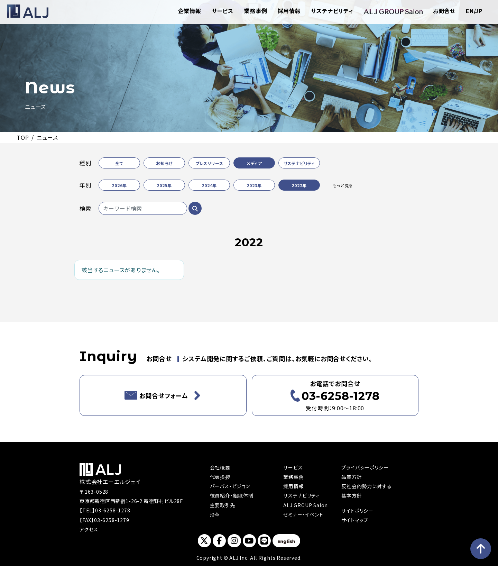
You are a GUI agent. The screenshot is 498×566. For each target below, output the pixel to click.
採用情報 (289, 11)
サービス (222, 11)
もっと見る (343, 185)
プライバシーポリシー (364, 467)
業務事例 (255, 11)
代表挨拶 (220, 476)
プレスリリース (209, 163)
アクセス (89, 529)
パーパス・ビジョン (230, 486)
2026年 (119, 185)
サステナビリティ (332, 11)
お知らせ (164, 163)
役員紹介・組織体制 (231, 495)
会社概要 (220, 467)
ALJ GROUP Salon (305, 505)
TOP (23, 137)
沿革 (215, 514)
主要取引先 (223, 505)
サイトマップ (354, 520)
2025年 (164, 185)
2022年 (299, 185)
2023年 (254, 185)
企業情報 (189, 11)
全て (119, 163)
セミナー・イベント (303, 514)
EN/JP (474, 11)
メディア (254, 163)
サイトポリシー (357, 510)
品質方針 (351, 476)
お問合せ (444, 11)
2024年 (209, 185)
